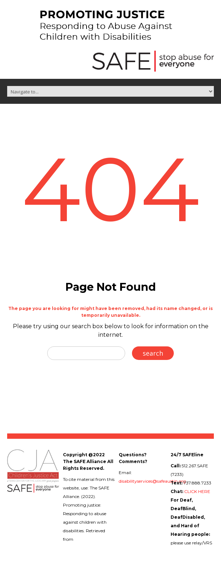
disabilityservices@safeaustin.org (152, 481)
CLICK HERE (197, 491)
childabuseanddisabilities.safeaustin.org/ (104, 547)
